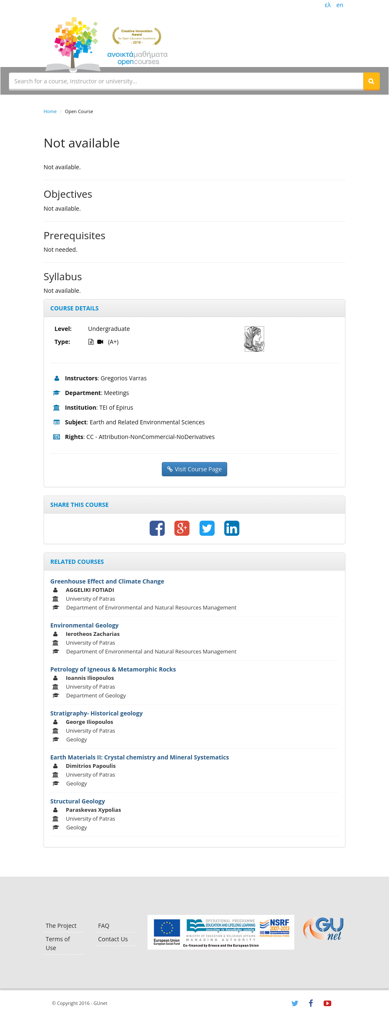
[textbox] (186, 80)
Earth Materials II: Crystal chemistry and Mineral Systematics (139, 757)
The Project (61, 926)
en (340, 5)
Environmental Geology (84, 625)
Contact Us (113, 939)
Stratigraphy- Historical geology (96, 713)
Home (50, 111)
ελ (328, 5)
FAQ (103, 926)
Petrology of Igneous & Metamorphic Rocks (113, 669)
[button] (371, 80)
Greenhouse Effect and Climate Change (107, 581)
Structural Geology (77, 801)
